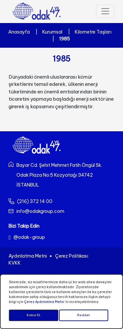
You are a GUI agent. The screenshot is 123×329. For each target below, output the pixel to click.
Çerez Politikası (71, 256)
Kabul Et (33, 315)
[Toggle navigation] (105, 11)
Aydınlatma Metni (28, 256)
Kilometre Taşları (93, 32)
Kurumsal (52, 32)
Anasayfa (19, 32)
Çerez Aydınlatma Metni (44, 302)
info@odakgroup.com (40, 211)
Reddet (83, 315)
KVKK (15, 263)
